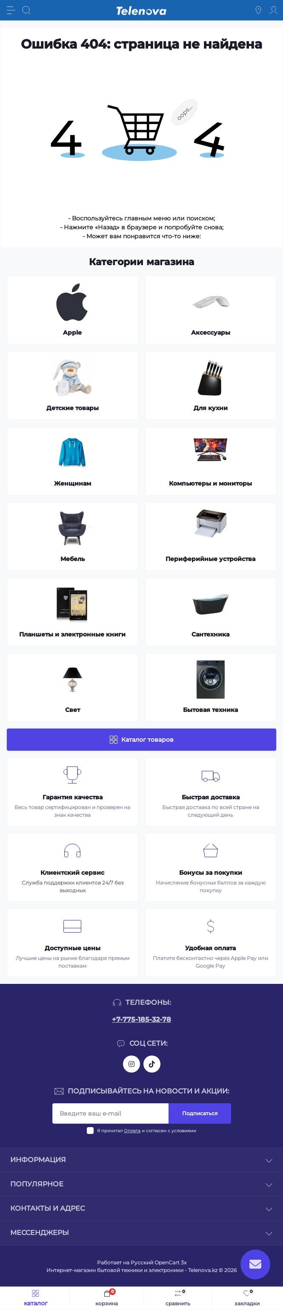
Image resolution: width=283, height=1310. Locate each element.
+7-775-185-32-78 (141, 1019)
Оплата (132, 1131)
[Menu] (11, 10)
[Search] (26, 10)
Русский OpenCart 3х (158, 1262)
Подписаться (199, 1113)
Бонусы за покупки (210, 872)
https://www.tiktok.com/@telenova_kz (152, 1064)
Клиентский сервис (72, 872)
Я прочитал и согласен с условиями (146, 1131)
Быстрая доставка (211, 797)
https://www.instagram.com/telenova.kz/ (131, 1064)
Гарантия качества (73, 797)
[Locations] (258, 10)
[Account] (273, 10)
